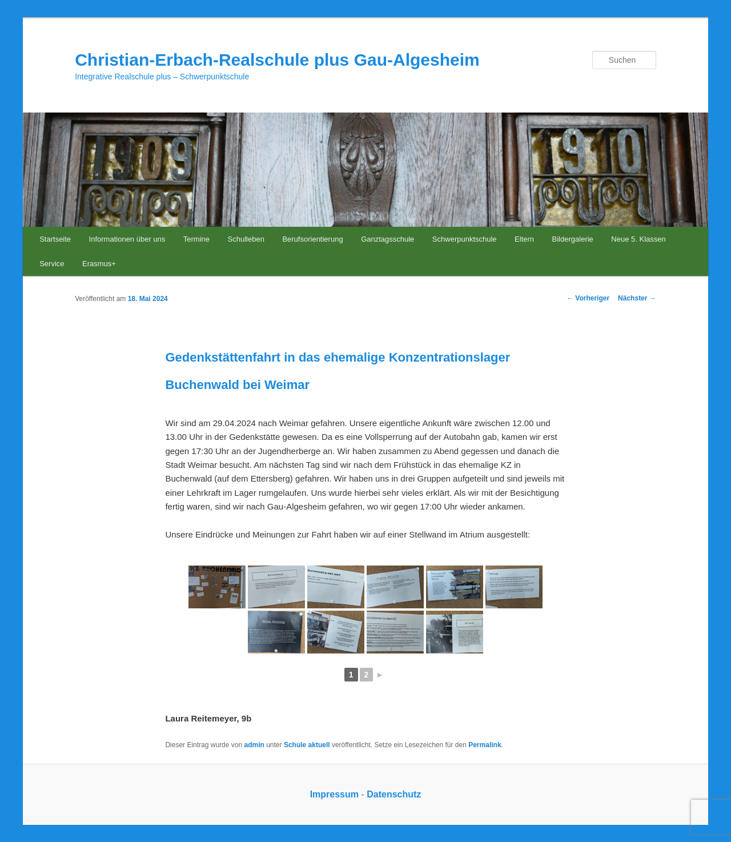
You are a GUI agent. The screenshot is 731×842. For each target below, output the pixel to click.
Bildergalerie (572, 239)
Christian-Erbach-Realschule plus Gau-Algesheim (277, 59)
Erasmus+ (99, 263)
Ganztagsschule (387, 239)
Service (51, 263)
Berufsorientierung (312, 239)
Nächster (637, 298)
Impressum (334, 794)
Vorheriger (588, 298)
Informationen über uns (127, 239)
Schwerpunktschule (464, 239)
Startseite (55, 239)
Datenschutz (394, 794)
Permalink (484, 745)
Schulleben (246, 239)
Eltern (524, 239)
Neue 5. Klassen (638, 239)
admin (254, 745)
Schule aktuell (307, 745)
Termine (196, 239)
